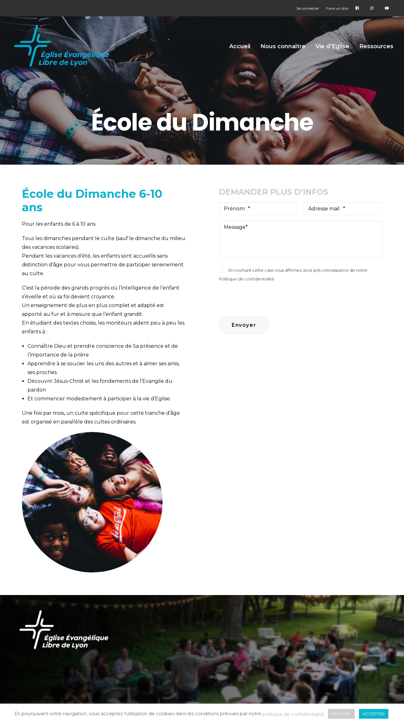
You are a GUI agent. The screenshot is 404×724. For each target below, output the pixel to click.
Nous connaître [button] (283, 48)
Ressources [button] (376, 48)
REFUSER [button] (341, 713)
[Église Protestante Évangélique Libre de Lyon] (63, 48)
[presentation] (266, 295)
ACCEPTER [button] (374, 713)
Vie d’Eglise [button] (332, 48)
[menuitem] (309, 8)
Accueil (239, 48)
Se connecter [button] (307, 8)
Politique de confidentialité (246, 278)
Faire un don (337, 8)
